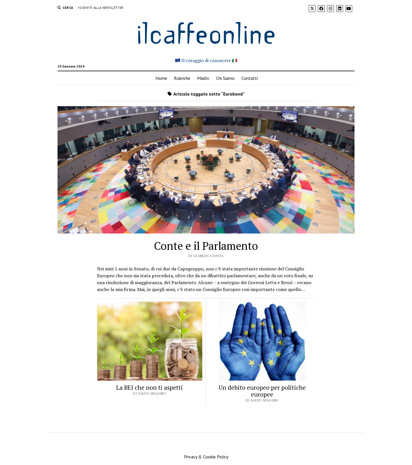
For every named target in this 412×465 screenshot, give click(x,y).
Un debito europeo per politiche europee (262, 390)
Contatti (249, 78)
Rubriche (182, 78)
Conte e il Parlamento (206, 246)
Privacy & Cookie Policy (206, 457)
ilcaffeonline (206, 32)
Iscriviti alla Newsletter (100, 7)
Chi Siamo (225, 78)
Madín (203, 78)
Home (161, 78)
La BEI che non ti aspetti (149, 387)
